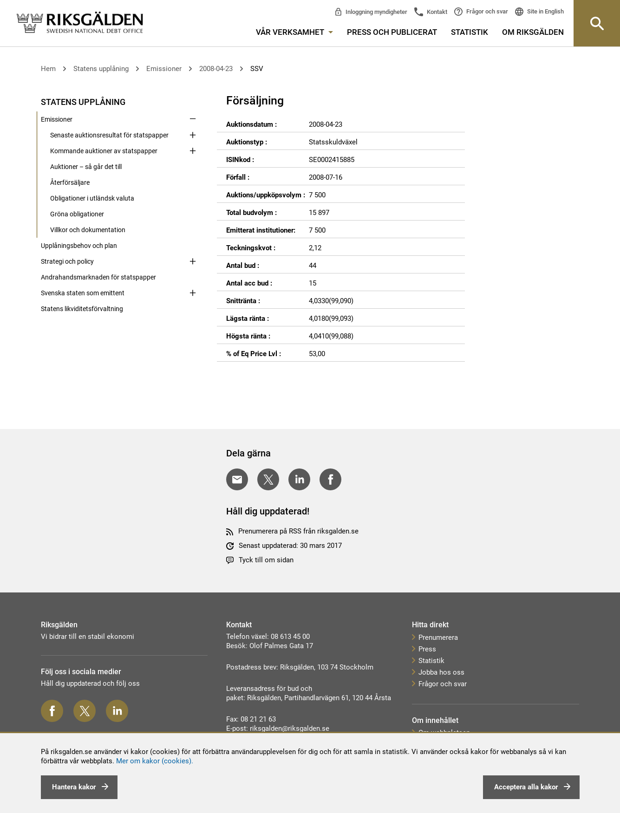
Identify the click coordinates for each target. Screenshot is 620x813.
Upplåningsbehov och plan (79, 245)
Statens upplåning (101, 69)
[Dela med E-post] (237, 479)
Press (427, 649)
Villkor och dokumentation (87, 230)
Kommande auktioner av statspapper (103, 151)
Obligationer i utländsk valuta (92, 198)
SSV (256, 69)
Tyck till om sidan (266, 560)
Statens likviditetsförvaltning (82, 308)
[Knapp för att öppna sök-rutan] (597, 23)
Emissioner (164, 69)
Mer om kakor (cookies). (154, 761)
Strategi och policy (67, 261)
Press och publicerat (392, 32)
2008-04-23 (216, 69)
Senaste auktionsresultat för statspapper (109, 135)
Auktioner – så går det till (86, 166)
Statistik (469, 32)
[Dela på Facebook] (330, 479)
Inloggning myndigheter (375, 11)
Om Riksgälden (533, 32)
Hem (48, 69)
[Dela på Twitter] (268, 479)
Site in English (545, 11)
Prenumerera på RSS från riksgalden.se (298, 531)
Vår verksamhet (294, 32)
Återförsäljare (70, 182)
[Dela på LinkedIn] (299, 479)
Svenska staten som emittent (82, 293)
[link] (80, 23)
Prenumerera (438, 637)
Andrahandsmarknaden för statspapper (98, 277)
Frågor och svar (486, 11)
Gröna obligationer (77, 214)
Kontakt (436, 11)
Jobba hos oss (441, 672)
